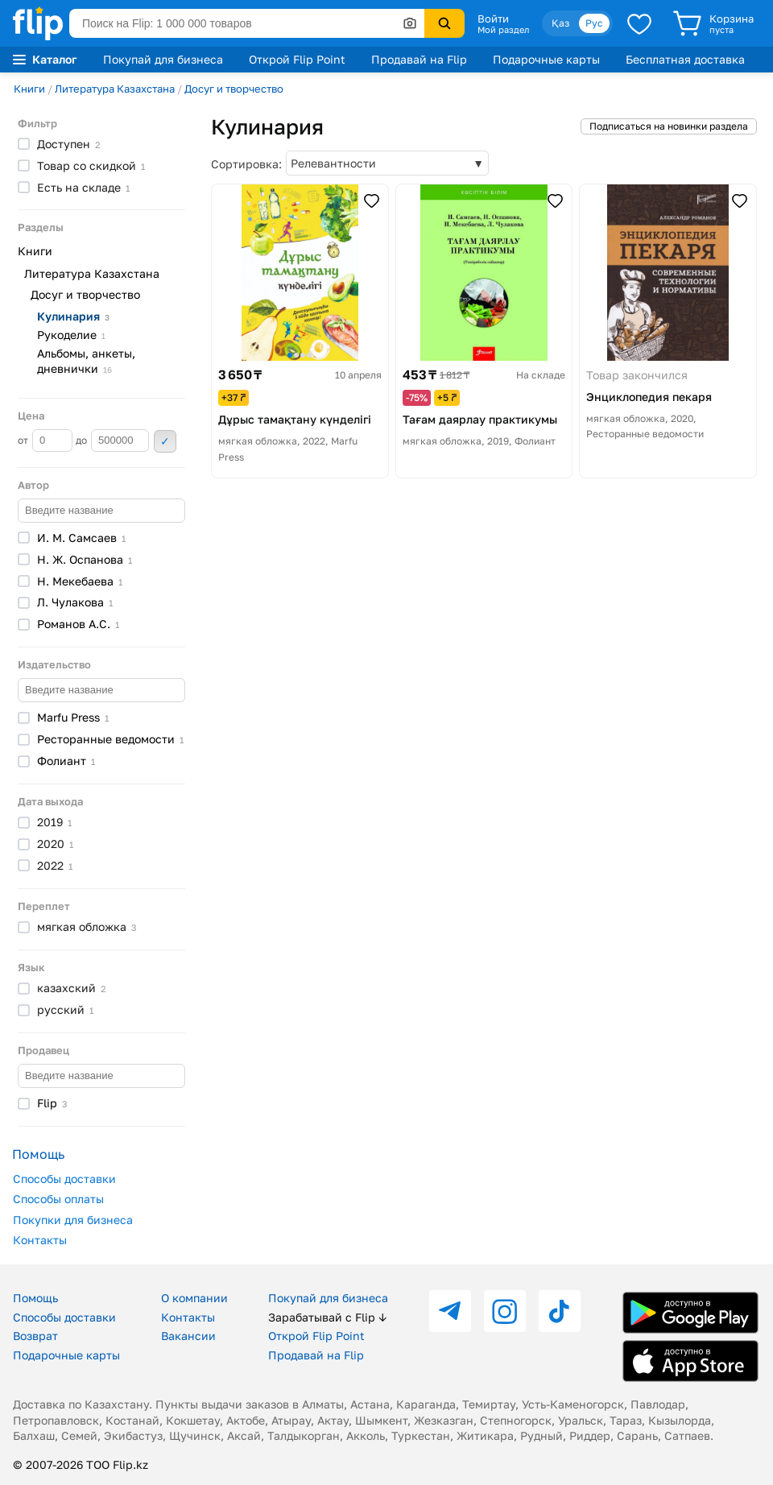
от (45, 440)
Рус (594, 23)
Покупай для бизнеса (163, 59)
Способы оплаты (58, 1199)
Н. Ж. (84, 559)
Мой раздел (503, 30)
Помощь (35, 1298)
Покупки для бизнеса (73, 1219)
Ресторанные (110, 739)
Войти (493, 18)
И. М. (81, 537)
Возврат (35, 1335)
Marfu (73, 717)
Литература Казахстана (115, 88)
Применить (165, 441)
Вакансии (188, 1335)
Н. (79, 581)
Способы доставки (64, 1178)
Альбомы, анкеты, (86, 360)
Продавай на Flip (419, 59)
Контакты (40, 1240)
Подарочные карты (546, 59)
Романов (78, 624)
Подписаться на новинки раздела (668, 126)
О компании (194, 1298)
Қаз (560, 23)
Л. (75, 602)
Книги (29, 88)
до (112, 440)
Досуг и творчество (233, 88)
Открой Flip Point (297, 59)
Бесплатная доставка (685, 59)
